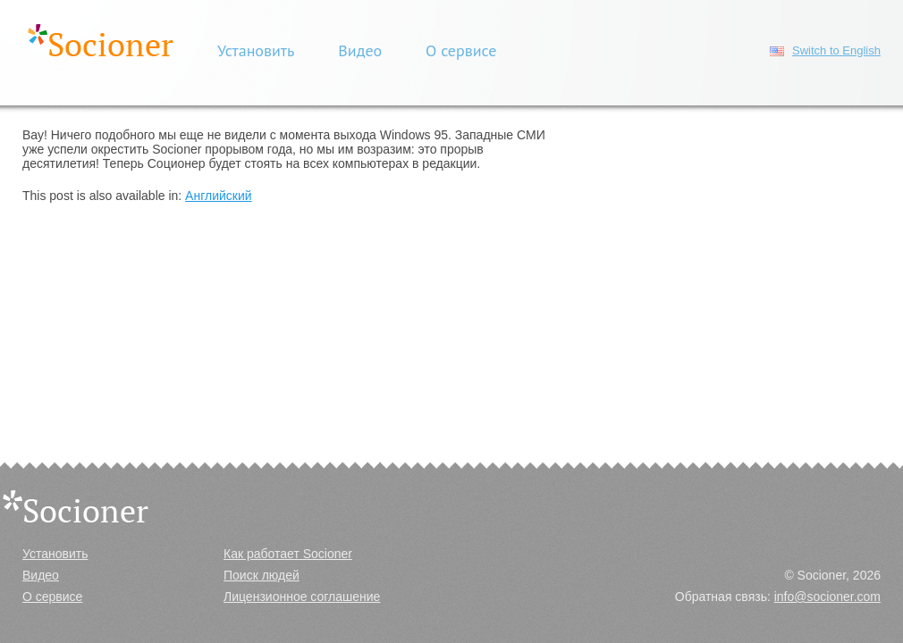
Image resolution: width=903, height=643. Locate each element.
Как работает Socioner (288, 554)
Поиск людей (262, 575)
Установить (255, 50)
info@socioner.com (827, 596)
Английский (218, 195)
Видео (360, 50)
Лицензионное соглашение (302, 596)
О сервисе (461, 50)
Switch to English (836, 50)
